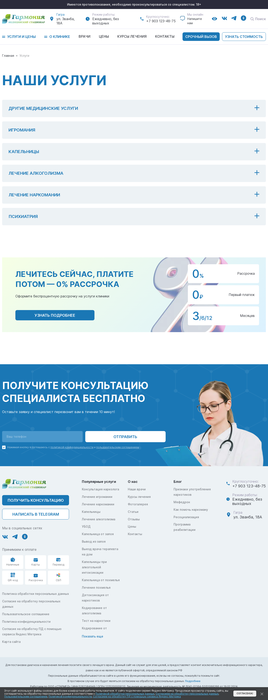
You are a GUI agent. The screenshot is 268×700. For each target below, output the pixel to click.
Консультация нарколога (100, 489)
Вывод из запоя (94, 541)
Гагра (60, 14)
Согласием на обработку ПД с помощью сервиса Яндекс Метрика (137, 696)
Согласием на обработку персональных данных (187, 693)
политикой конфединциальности (71, 447)
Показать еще (92, 636)
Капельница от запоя (98, 534)
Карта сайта (11, 641)
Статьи (133, 511)
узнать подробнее (55, 315)
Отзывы (134, 519)
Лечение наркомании (98, 504)
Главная (8, 55)
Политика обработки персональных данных (35, 594)
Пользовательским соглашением (25, 696)
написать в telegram (35, 514)
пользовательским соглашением (117, 447)
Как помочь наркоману (191, 509)
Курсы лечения (132, 36)
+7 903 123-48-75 (161, 21)
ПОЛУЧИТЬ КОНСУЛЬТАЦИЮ (35, 500)
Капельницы (91, 511)
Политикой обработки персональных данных (125, 693)
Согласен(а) (245, 693)
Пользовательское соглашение (25, 614)
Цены (104, 36)
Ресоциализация (186, 517)
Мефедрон (182, 502)
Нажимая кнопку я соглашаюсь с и (73, 447)
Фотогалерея (138, 504)
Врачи (84, 36)
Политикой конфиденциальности (70, 696)
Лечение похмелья (96, 587)
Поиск (258, 19)
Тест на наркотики (96, 620)
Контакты (164, 36)
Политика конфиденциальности (26, 621)
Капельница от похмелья (101, 580)
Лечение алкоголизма (98, 519)
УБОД (86, 526)
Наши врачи (137, 489)
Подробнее (192, 681)
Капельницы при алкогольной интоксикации (94, 567)
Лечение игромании (97, 497)
